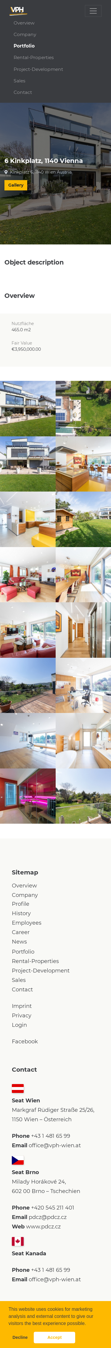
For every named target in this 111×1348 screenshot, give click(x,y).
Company (25, 34)
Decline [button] (20, 1337)
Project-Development (38, 69)
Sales (19, 81)
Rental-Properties (34, 57)
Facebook (25, 1041)
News (19, 942)
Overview (24, 23)
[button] (88, 1324)
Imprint (22, 1006)
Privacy (21, 1015)
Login (19, 1025)
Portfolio (24, 46)
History (21, 913)
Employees (26, 923)
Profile (20, 904)
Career (21, 932)
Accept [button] (54, 1337)
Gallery (15, 185)
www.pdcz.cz (43, 1226)
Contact (23, 92)
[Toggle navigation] (93, 11)
